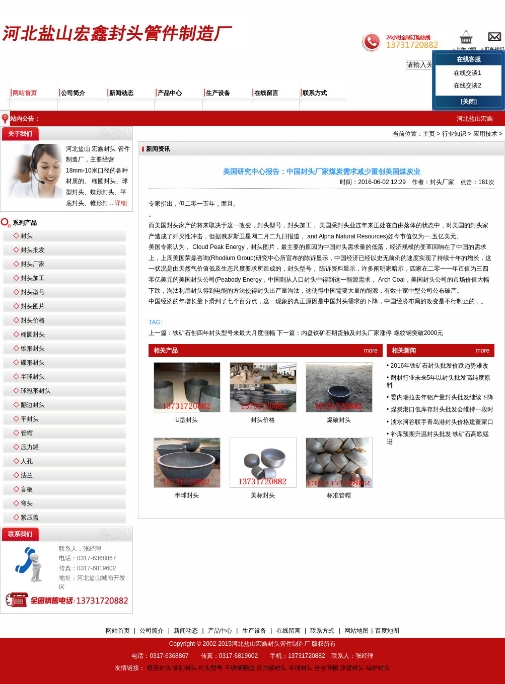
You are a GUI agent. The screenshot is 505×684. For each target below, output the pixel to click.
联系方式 (315, 93)
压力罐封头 (271, 667)
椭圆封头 (33, 334)
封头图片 (33, 306)
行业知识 (454, 133)
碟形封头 (33, 362)
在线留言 (266, 93)
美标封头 (263, 495)
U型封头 (186, 419)
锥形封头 (33, 348)
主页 (429, 133)
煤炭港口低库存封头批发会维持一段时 (442, 409)
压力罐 (30, 447)
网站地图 (356, 630)
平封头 (30, 418)
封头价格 (33, 320)
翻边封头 (33, 404)
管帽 (27, 433)
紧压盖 (30, 517)
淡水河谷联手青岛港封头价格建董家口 (442, 421)
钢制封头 (185, 667)
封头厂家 (33, 264)
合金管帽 (326, 667)
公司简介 (73, 93)
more (371, 350)
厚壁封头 (352, 667)
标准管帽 (339, 495)
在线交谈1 (467, 72)
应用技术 (485, 133)
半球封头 (33, 376)
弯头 (27, 503)
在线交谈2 (467, 85)
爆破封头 (339, 419)
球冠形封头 (36, 390)
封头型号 (33, 292)
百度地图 (387, 630)
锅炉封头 (378, 667)
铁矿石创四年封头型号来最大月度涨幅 (224, 332)
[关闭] (469, 101)
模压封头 (159, 667)
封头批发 (33, 249)
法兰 (27, 475)
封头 (27, 235)
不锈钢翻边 (240, 667)
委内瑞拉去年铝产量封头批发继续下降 (442, 397)
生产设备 (218, 93)
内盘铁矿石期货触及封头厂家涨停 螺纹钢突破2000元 (372, 332)
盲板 (27, 489)
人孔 (27, 461)
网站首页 (25, 93)
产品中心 (170, 93)
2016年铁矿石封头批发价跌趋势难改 (440, 365)
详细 (121, 203)
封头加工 (33, 278)
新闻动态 (121, 93)
